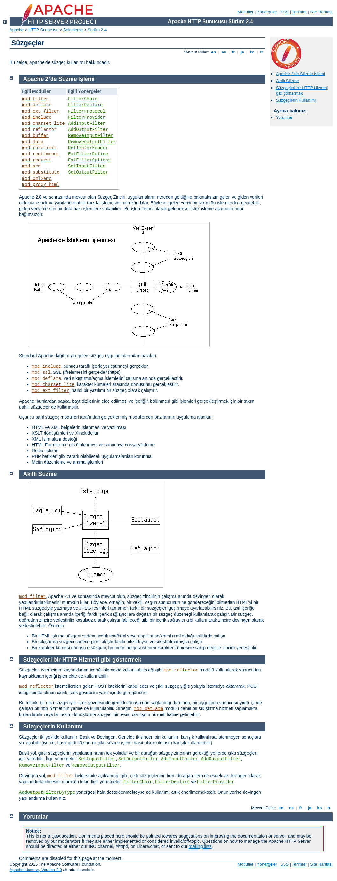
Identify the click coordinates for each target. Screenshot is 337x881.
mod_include (36, 117)
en (213, 52)
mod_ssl (41, 372)
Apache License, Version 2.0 (36, 869)
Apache (17, 29)
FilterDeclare (85, 105)
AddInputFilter (87, 123)
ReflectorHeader (88, 148)
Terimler (299, 12)
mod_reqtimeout (40, 154)
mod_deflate (36, 105)
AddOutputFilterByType (47, 792)
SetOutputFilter (88, 172)
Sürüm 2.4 (97, 29)
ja (242, 52)
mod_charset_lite (43, 123)
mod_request (36, 160)
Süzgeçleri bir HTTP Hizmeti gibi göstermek (302, 90)
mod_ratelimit (39, 148)
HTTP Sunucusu (43, 29)
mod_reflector (39, 129)
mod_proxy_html (40, 184)
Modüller (246, 12)
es (223, 52)
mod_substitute (40, 172)
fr (233, 52)
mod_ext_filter (40, 111)
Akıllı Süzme (287, 80)
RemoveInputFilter (90, 135)
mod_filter (35, 99)
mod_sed (31, 166)
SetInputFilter (87, 166)
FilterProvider (87, 117)
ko (252, 52)
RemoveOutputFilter (92, 142)
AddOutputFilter (88, 129)
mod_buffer (35, 135)
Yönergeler (267, 12)
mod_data (32, 142)
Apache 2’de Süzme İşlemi (300, 73)
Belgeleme (73, 29)
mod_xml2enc (36, 178)
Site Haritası (321, 12)
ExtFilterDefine (88, 154)
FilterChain (82, 99)
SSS (284, 12)
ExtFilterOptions (89, 160)
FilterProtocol (87, 111)
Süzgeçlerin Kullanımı (296, 100)
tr (262, 52)
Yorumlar (284, 117)
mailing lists (200, 846)
